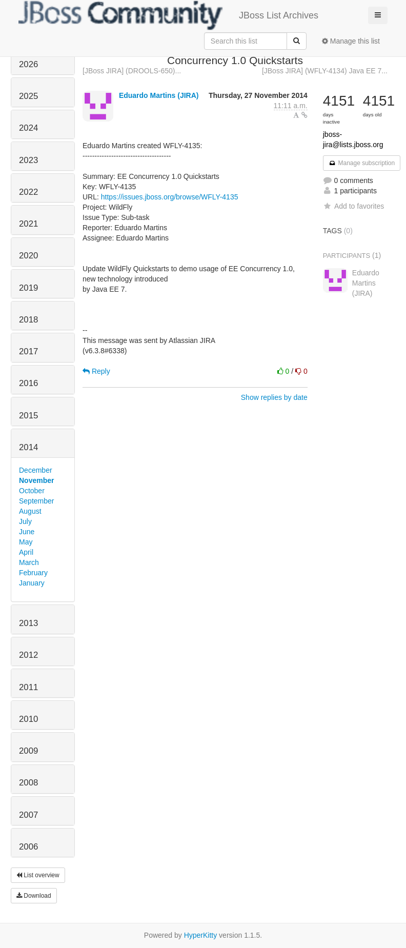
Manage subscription (362, 163)
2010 (28, 719)
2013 (28, 623)
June (26, 532)
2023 (28, 160)
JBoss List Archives (168, 15)
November (36, 480)
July (25, 521)
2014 (28, 447)
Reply (96, 371)
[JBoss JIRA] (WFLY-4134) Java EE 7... (325, 71)
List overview (37, 875)
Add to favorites (353, 206)
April (26, 552)
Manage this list (351, 41)
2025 (28, 96)
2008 (28, 783)
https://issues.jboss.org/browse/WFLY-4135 (169, 197)
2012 (28, 655)
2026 (28, 64)
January (32, 583)
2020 (28, 255)
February (33, 573)
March (29, 562)
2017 (28, 351)
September (36, 501)
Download (33, 895)
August (30, 511)
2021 (28, 224)
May (25, 542)
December (35, 470)
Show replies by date (274, 397)
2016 (28, 383)
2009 (28, 751)
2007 (28, 815)
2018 (28, 320)
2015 (28, 415)
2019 (28, 288)
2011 (28, 687)
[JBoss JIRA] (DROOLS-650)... (132, 71)
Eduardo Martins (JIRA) (159, 95)
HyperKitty (200, 935)
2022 (28, 192)
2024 (28, 128)
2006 (28, 847)
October (32, 491)
